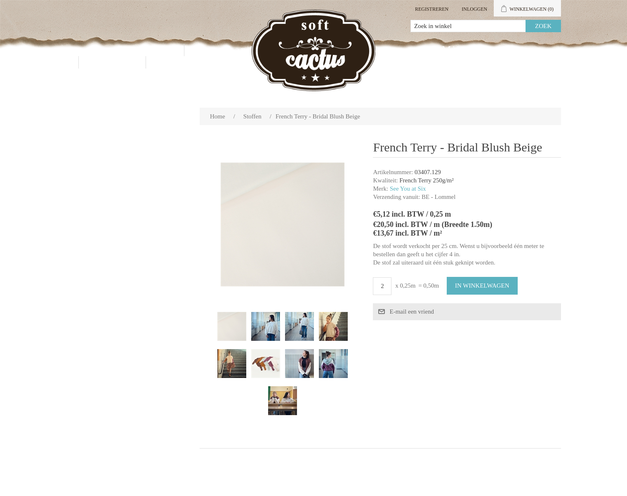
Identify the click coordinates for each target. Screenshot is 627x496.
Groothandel (230, 50)
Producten (144, 50)
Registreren (431, 9)
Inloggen (474, 9)
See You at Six (408, 188)
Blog (171, 62)
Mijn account (477, 50)
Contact (112, 62)
